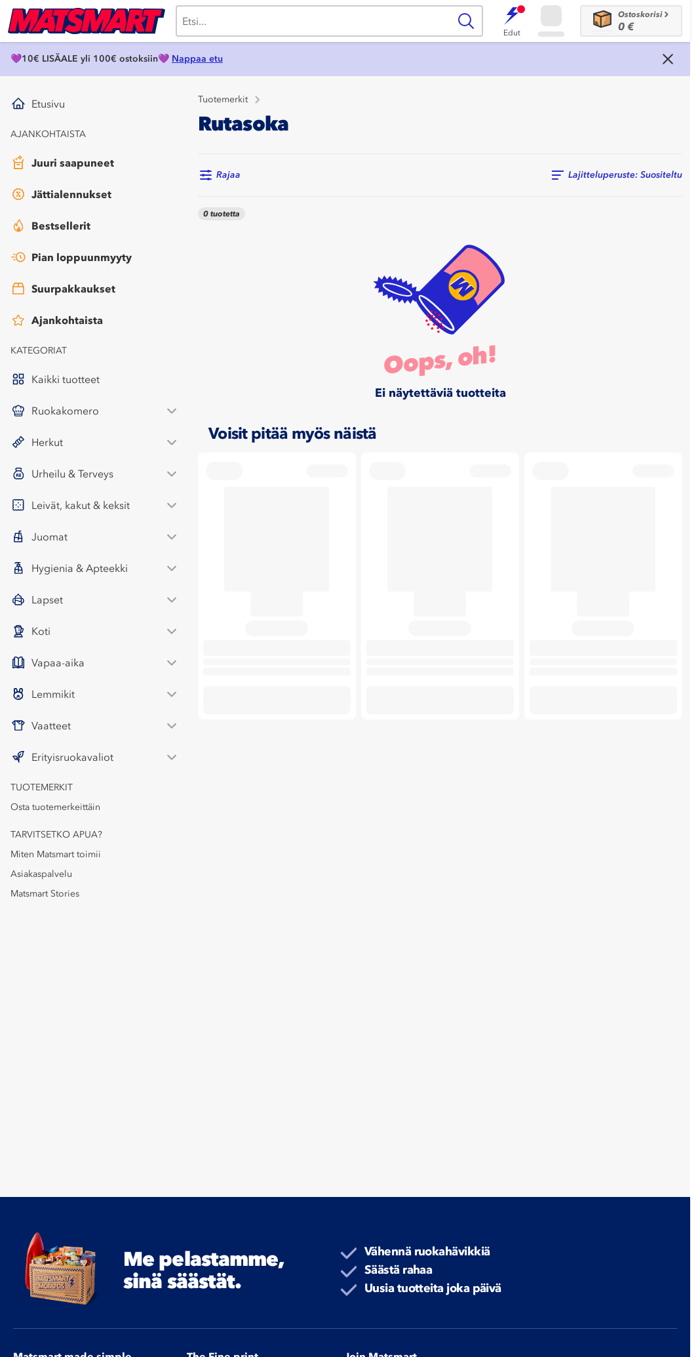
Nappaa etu (197, 58)
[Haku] (312, 21)
